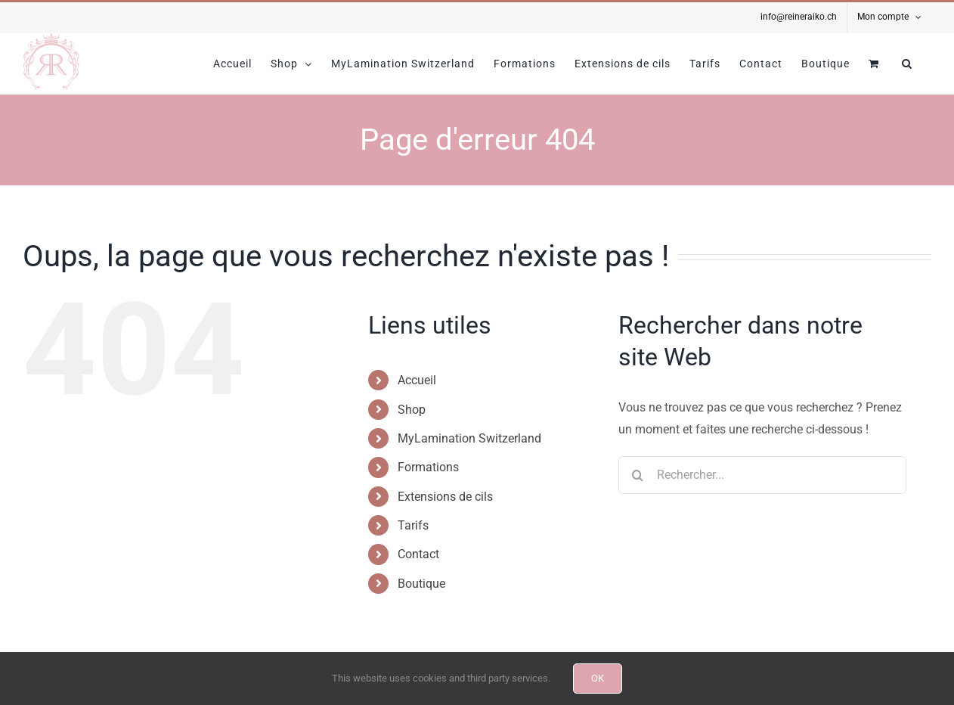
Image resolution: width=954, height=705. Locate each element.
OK (597, 678)
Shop (412, 409)
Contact (418, 554)
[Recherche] (637, 475)
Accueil (417, 380)
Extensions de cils (445, 496)
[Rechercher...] (762, 475)
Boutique (421, 583)
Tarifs (413, 525)
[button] (907, 63)
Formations (428, 467)
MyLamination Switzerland (469, 438)
